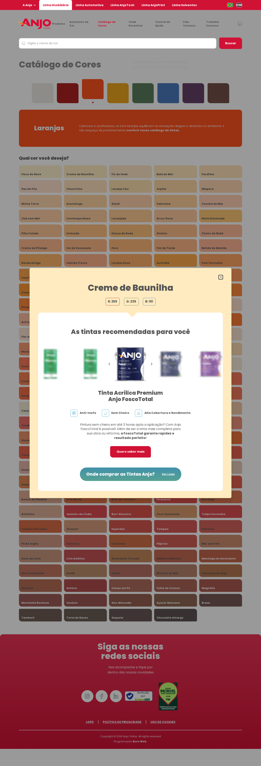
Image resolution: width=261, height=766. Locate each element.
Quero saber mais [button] (131, 452)
